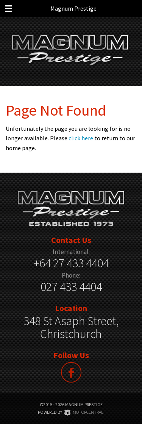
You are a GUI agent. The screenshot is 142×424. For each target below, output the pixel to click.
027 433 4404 (71, 286)
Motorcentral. (84, 412)
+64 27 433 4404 (71, 263)
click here (81, 138)
